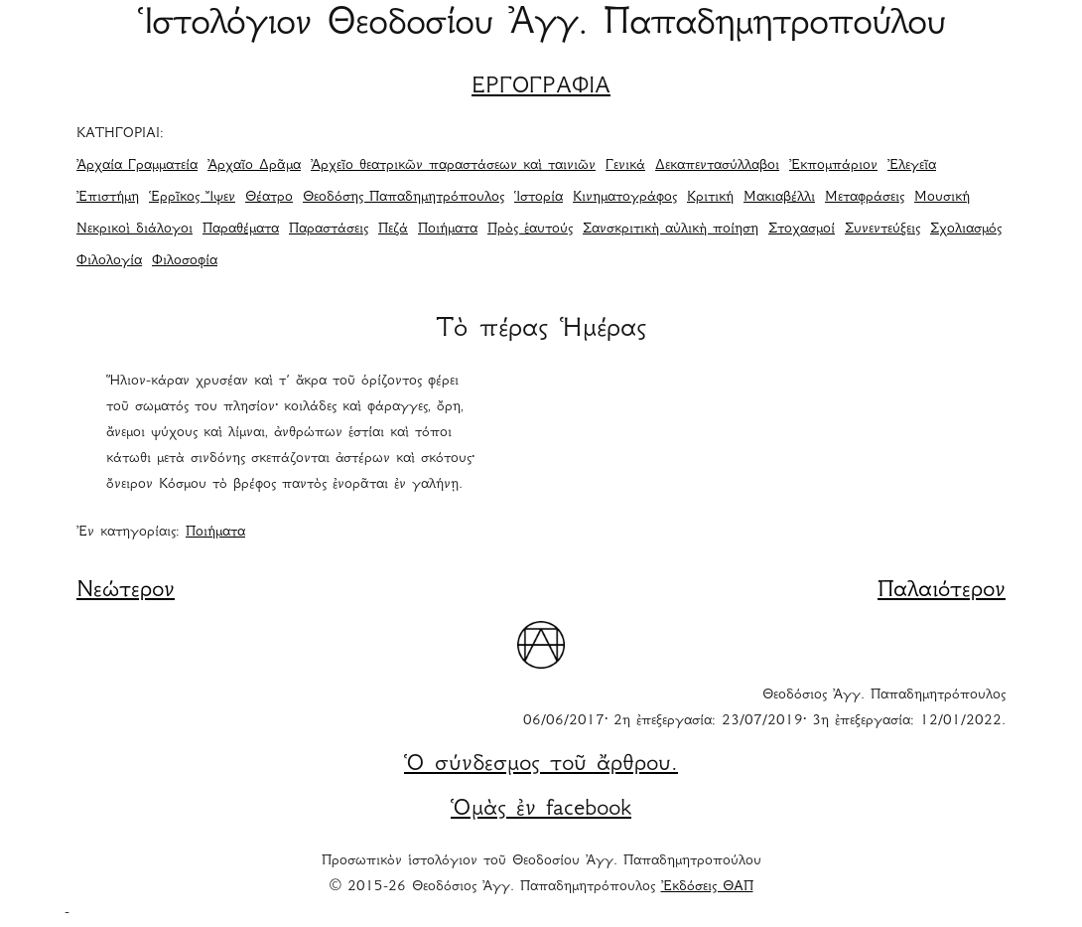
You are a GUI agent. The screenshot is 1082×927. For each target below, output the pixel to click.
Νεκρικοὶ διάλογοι (134, 229)
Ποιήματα (447, 229)
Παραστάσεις (328, 229)
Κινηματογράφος (625, 198)
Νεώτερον (125, 591)
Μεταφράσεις (864, 198)
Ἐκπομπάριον (833, 166)
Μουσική (942, 198)
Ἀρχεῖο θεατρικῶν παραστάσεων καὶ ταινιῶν (453, 166)
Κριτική (710, 198)
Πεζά (393, 229)
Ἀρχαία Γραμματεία (137, 166)
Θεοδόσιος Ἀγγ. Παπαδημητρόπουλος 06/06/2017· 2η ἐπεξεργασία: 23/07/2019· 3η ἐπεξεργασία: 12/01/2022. (764, 708)
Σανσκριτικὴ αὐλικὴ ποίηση (670, 229)
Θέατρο (269, 198)
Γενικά (625, 166)
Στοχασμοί (801, 229)
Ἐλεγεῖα (911, 166)
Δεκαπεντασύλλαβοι (717, 166)
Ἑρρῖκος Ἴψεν (192, 198)
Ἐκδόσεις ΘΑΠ (707, 887)
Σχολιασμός (966, 229)
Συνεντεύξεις (882, 229)
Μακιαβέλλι (779, 198)
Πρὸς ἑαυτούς (530, 229)
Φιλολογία (109, 261)
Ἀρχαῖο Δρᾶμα (254, 166)
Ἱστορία (538, 198)
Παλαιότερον (942, 591)
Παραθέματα (241, 229)
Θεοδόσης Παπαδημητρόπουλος (403, 198)
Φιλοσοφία (184, 261)
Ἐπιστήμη (107, 198)
